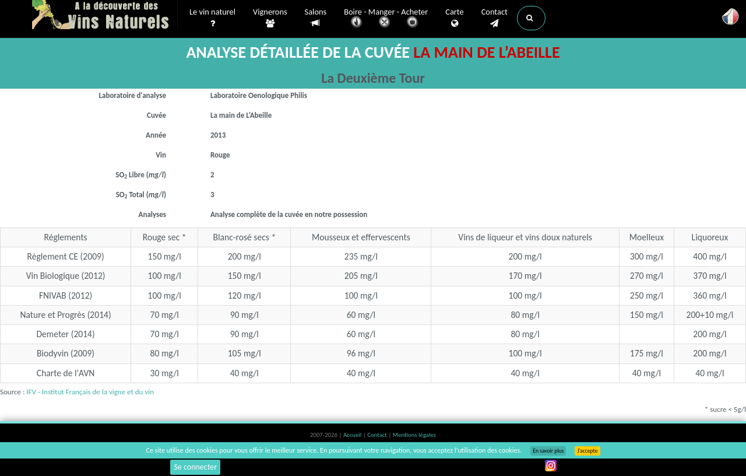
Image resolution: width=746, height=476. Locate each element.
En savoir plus (548, 450)
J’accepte (587, 450)
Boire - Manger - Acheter (386, 19)
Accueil (353, 435)
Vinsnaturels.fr (105, 15)
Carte (454, 18)
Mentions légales (414, 435)
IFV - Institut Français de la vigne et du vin (90, 391)
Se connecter (195, 467)
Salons (316, 18)
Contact (494, 18)
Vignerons (270, 18)
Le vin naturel (212, 18)
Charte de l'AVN (66, 373)
